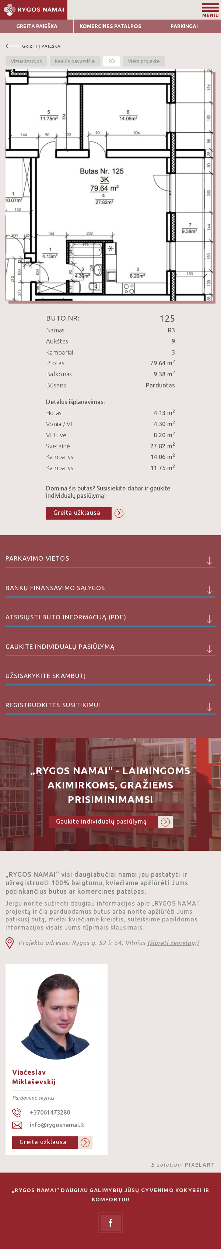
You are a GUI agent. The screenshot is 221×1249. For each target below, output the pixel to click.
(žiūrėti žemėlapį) (173, 943)
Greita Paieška (36, 26)
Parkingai (184, 26)
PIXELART (200, 1165)
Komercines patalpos (110, 26)
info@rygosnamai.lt (57, 1125)
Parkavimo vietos (110, 561)
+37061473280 (50, 1112)
